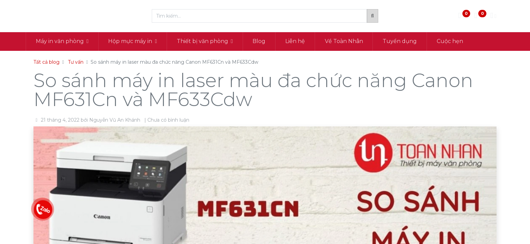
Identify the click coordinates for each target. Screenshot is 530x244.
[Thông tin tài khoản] (493, 16)
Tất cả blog (46, 62)
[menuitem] (267, 41)
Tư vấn (75, 62)
